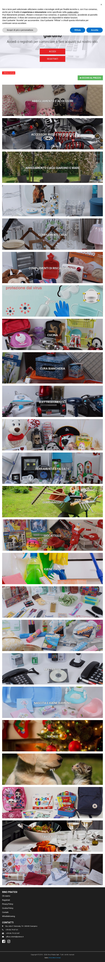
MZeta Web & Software (55, 957)
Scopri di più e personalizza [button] (20, 30)
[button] (101, 4)
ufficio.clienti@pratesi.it (15, 937)
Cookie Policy (7, 908)
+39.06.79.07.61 (12, 930)
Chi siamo (6, 896)
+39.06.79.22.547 (13, 933)
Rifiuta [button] (78, 30)
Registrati (52, 59)
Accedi (52, 51)
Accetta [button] (94, 30)
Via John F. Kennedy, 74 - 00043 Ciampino (21, 926)
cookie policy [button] (72, 12)
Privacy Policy (7, 904)
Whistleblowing (8, 916)
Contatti (5, 912)
